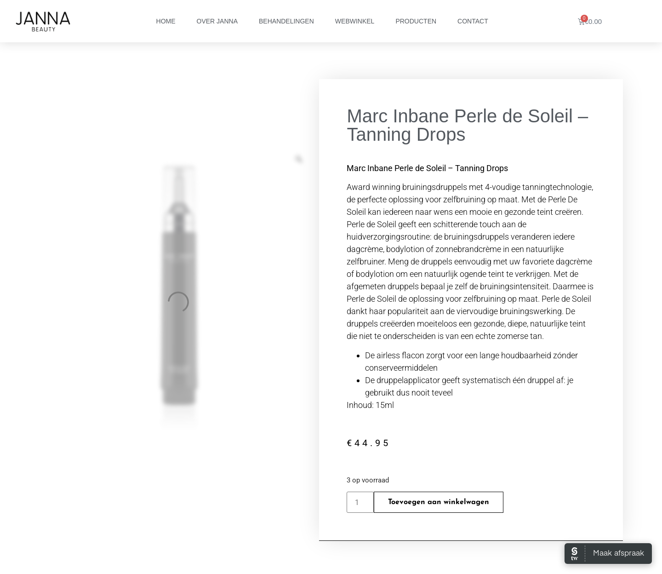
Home (166, 21)
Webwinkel (355, 21)
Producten (415, 21)
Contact (472, 21)
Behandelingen (286, 21)
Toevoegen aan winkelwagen (438, 502)
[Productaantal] (360, 502)
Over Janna (217, 21)
